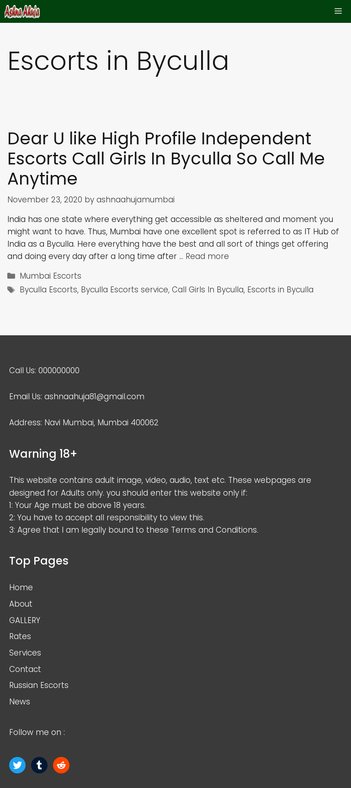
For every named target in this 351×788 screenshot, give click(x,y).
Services (25, 652)
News (19, 701)
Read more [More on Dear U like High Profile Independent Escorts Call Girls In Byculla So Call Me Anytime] (207, 256)
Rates (20, 636)
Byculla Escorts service (124, 289)
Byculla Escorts (48, 289)
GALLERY (24, 620)
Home (21, 587)
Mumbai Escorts (50, 275)
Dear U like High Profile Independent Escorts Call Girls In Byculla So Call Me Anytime (166, 159)
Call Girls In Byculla (208, 289)
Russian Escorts (39, 685)
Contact (25, 669)
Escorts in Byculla (280, 289)
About (20, 603)
